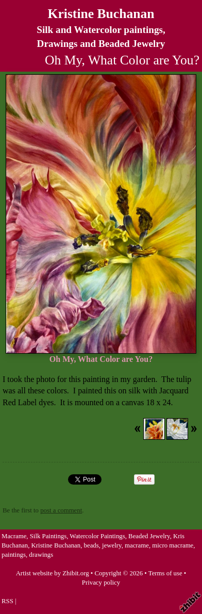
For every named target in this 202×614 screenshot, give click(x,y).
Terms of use (165, 573)
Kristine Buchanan (101, 13)
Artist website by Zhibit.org (52, 573)
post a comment (61, 510)
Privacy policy (101, 582)
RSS (7, 601)
